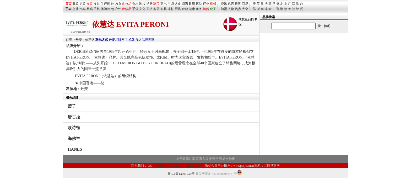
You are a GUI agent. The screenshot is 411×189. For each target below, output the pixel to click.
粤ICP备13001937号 (180, 174)
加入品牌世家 (145, 39)
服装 (75, 4)
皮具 (97, 4)
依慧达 (90, 39)
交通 (75, 9)
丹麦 (78, 39)
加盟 (224, 9)
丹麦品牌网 (117, 39)
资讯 (224, 4)
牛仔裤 (105, 4)
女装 (89, 4)
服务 (199, 9)
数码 (89, 9)
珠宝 (156, 4)
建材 (170, 9)
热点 (238, 9)
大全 (245, 9)
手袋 (135, 9)
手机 (97, 9)
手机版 (130, 39)
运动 (199, 4)
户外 (118, 9)
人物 (231, 9)
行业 (206, 4)
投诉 (238, 4)
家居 (156, 9)
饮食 (178, 4)
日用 (192, 4)
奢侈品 (126, 9)
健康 (192, 9)
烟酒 (185, 4)
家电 (163, 4)
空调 (170, 4)
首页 (69, 39)
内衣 (118, 4)
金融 (185, 9)
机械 (213, 4)
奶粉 (206, 9)
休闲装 (105, 9)
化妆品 (126, 4)
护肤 (149, 4)
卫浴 (149, 9)
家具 (163, 9)
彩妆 (142, 4)
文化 (142, 9)
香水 (135, 4)
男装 (82, 4)
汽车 (82, 9)
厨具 (178, 9)
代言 (231, 4)
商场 (245, 4)
